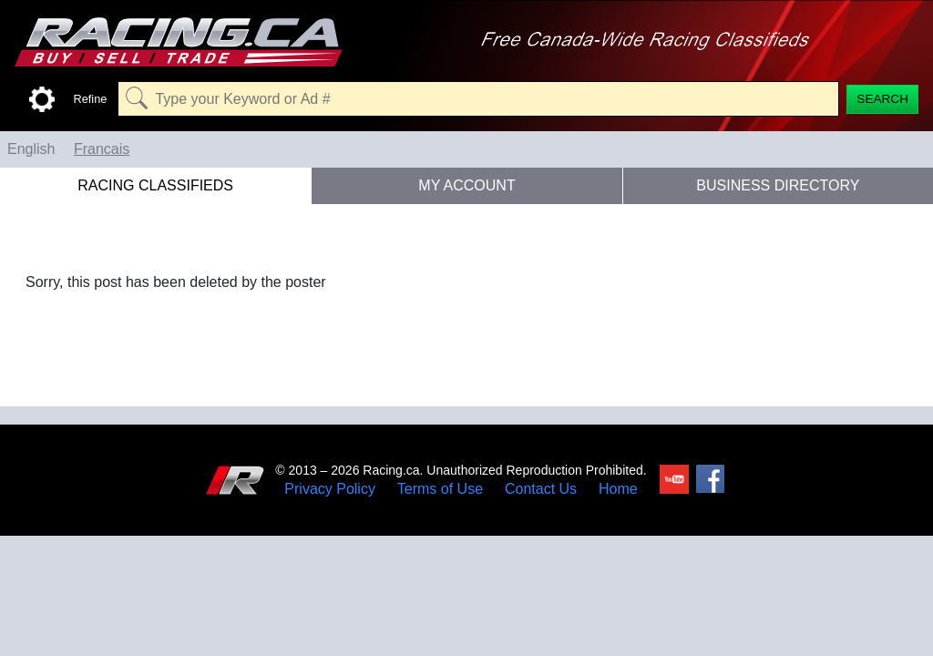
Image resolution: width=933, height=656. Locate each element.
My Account (466, 185)
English (31, 149)
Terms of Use (440, 489)
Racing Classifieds (155, 185)
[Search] (882, 99)
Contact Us (541, 489)
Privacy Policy (329, 489)
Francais (101, 149)
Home (618, 489)
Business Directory (777, 185)
